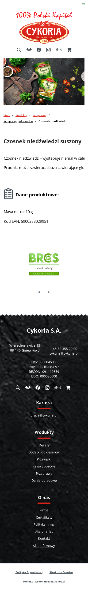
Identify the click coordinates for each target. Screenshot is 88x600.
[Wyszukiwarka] (19, 50)
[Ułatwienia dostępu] (29, 50)
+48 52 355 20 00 (64, 349)
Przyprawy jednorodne (18, 121)
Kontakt (44, 538)
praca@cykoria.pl (44, 415)
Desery (44, 445)
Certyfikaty (44, 517)
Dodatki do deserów (44, 452)
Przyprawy (39, 115)
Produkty (21, 115)
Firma (44, 510)
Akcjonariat (44, 531)
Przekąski (44, 459)
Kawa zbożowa (44, 466)
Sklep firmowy (44, 546)
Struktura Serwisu (61, 572)
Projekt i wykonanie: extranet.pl (44, 581)
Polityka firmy (44, 524)
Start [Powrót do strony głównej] (7, 115)
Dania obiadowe (44, 480)
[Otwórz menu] (83, 5)
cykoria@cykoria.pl (64, 353)
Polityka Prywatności (28, 572)
